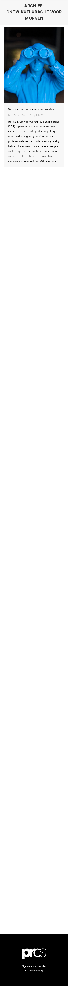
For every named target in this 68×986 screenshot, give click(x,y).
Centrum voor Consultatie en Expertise (31, 109)
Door (17, 115)
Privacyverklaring (34, 970)
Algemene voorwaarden (34, 966)
